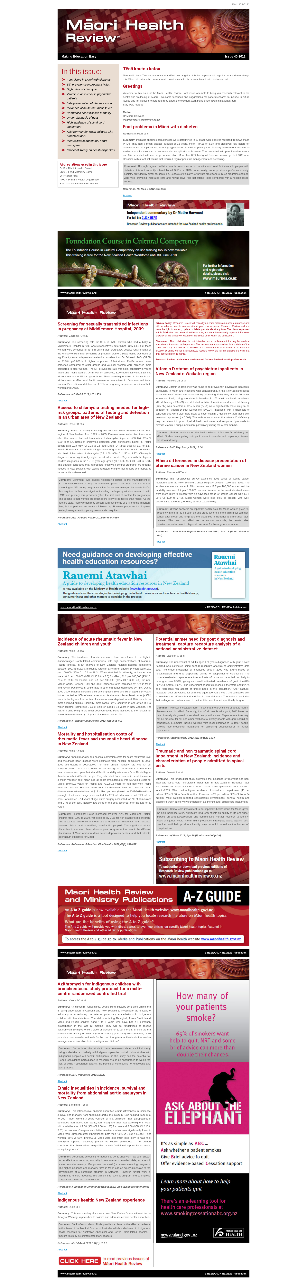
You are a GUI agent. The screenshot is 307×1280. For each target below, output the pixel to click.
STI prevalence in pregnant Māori (88, 84)
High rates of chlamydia (82, 89)
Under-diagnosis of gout (82, 117)
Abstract (127, 195)
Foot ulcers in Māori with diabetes (88, 79)
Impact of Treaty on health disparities (91, 150)
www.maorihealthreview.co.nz (78, 292)
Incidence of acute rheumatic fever (89, 108)
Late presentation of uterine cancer (89, 103)
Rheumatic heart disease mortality (89, 112)
